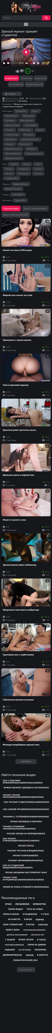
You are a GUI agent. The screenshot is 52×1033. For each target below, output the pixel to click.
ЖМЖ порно (25, 130)
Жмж (38, 164)
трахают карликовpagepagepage (25, 860)
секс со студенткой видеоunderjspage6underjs (18, 866)
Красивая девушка (14, 945)
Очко (8, 904)
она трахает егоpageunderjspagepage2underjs (21, 839)
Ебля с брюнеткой (13, 924)
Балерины (40, 949)
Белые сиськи (26, 939)
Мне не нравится (22, 71)
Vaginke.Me (20, 200)
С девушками (11, 178)
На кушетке (14, 919)
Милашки (31, 149)
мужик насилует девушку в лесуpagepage (26, 788)
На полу (38, 169)
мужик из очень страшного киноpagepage (26, 887)
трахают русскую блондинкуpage (25, 851)
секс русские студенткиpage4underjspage (26, 802)
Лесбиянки (10, 139)
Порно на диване (37, 945)
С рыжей (10, 939)
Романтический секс (25, 960)
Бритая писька (12, 125)
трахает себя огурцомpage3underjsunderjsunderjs (23, 878)
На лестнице (25, 950)
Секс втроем (30, 125)
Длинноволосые (13, 153)
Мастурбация (27, 120)
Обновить (26, 761)
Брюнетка (39, 904)
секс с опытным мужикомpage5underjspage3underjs (23, 781)
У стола (45, 914)
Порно (40, 919)
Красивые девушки (30, 139)
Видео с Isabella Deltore (35, 208)
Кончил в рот (37, 935)
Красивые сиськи (13, 149)
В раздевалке (30, 914)
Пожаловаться (16, 84)
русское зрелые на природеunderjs (26, 833)
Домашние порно (13, 158)
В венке (28, 919)
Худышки (10, 950)
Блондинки (21, 111)
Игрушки (10, 130)
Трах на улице (35, 909)
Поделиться (40, 78)
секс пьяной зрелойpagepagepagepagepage (26, 809)
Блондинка (23, 173)
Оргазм (9, 173)
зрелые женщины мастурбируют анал (26, 872)
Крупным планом (34, 153)
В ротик (30, 924)
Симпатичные (12, 135)
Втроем (9, 169)
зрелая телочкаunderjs (25, 855)
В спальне (28, 135)
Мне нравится (17, 71)
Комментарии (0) (34, 84)
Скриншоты (26, 78)
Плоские (43, 924)
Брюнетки (10, 120)
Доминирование (12, 955)
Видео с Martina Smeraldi (15, 214)
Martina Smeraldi (13, 189)
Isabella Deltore (20, 184)
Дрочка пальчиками (17, 935)
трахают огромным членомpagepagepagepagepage (19, 827)
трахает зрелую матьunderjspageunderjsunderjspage (23, 796)
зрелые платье (26, 846)
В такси (41, 939)
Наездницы (28, 116)
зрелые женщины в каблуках (26, 821)
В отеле (38, 173)
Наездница (23, 169)
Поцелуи (9, 144)
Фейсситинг (25, 144)
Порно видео (15, 909)
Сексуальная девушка (34, 930)
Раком (40, 130)
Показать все (26, 969)
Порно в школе (11, 914)
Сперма (14, 164)
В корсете (42, 955)
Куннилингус (11, 116)
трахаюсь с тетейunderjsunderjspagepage (26, 817)
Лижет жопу (13, 930)
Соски (30, 955)
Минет (35, 111)
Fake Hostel (18, 194)
